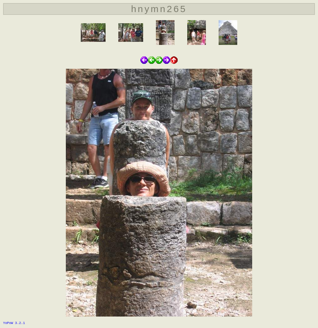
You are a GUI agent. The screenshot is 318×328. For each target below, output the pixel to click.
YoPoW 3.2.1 (14, 323)
